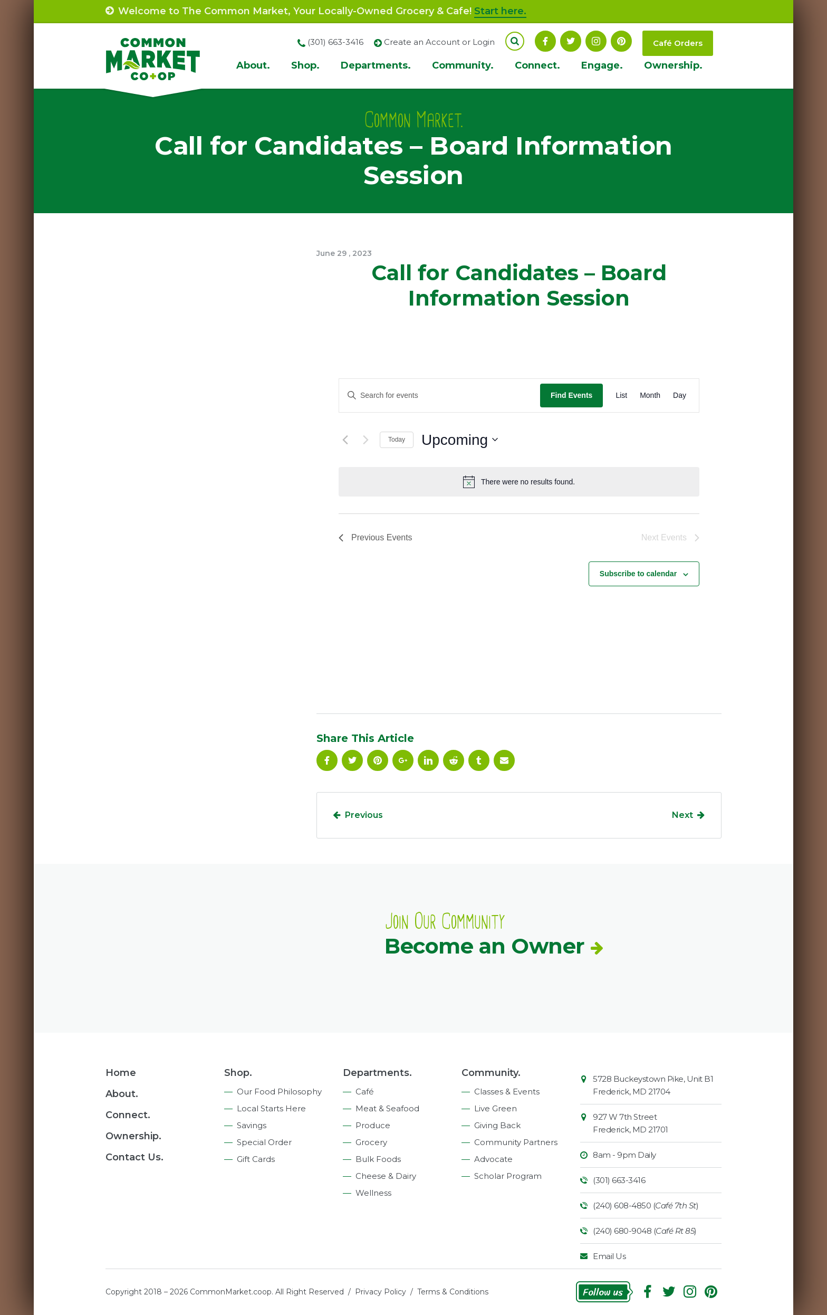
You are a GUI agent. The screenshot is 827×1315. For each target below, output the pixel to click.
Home (120, 1073)
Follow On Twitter (570, 41)
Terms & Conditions (452, 1292)
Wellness (373, 1193)
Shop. (305, 65)
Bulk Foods (378, 1159)
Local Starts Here (271, 1108)
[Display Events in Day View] (679, 395)
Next (682, 815)
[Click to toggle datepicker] (459, 440)
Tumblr (478, 760)
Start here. (500, 11)
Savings (251, 1125)
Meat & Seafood (387, 1108)
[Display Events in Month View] (650, 395)
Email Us (609, 1256)
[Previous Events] (345, 439)
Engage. (602, 65)
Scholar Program (508, 1176)
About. (253, 65)
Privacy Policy (380, 1292)
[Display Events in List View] (621, 395)
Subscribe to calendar (638, 573)
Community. (463, 65)
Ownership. (673, 65)
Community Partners (515, 1142)
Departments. (376, 65)
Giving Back (497, 1125)
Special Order (264, 1142)
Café (364, 1092)
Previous (364, 815)
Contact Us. (134, 1157)
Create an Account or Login (439, 42)
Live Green (495, 1108)
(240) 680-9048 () (645, 1231)
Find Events (571, 395)
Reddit (453, 760)
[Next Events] (365, 439)
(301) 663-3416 (619, 1180)
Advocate (493, 1159)
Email (504, 760)
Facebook (545, 41)
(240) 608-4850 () (645, 1205)
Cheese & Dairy (385, 1176)
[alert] (519, 482)
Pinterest (621, 41)
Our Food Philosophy (279, 1092)
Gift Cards (256, 1159)
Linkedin (428, 760)
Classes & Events (507, 1092)
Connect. (537, 65)
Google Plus (403, 760)
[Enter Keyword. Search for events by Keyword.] (439, 395)
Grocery (371, 1142)
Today (396, 439)
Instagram (596, 41)
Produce (372, 1125)
